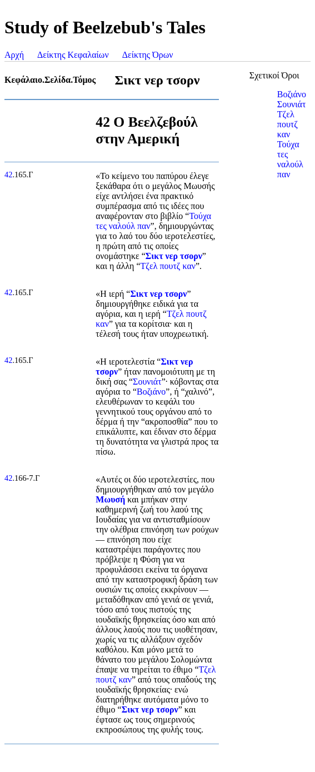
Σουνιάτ (147, 381)
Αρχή (14, 54)
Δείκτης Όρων (147, 54)
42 (8, 174)
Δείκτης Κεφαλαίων (73, 54)
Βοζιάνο (151, 391)
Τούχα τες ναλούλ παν (290, 159)
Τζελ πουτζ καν (168, 266)
